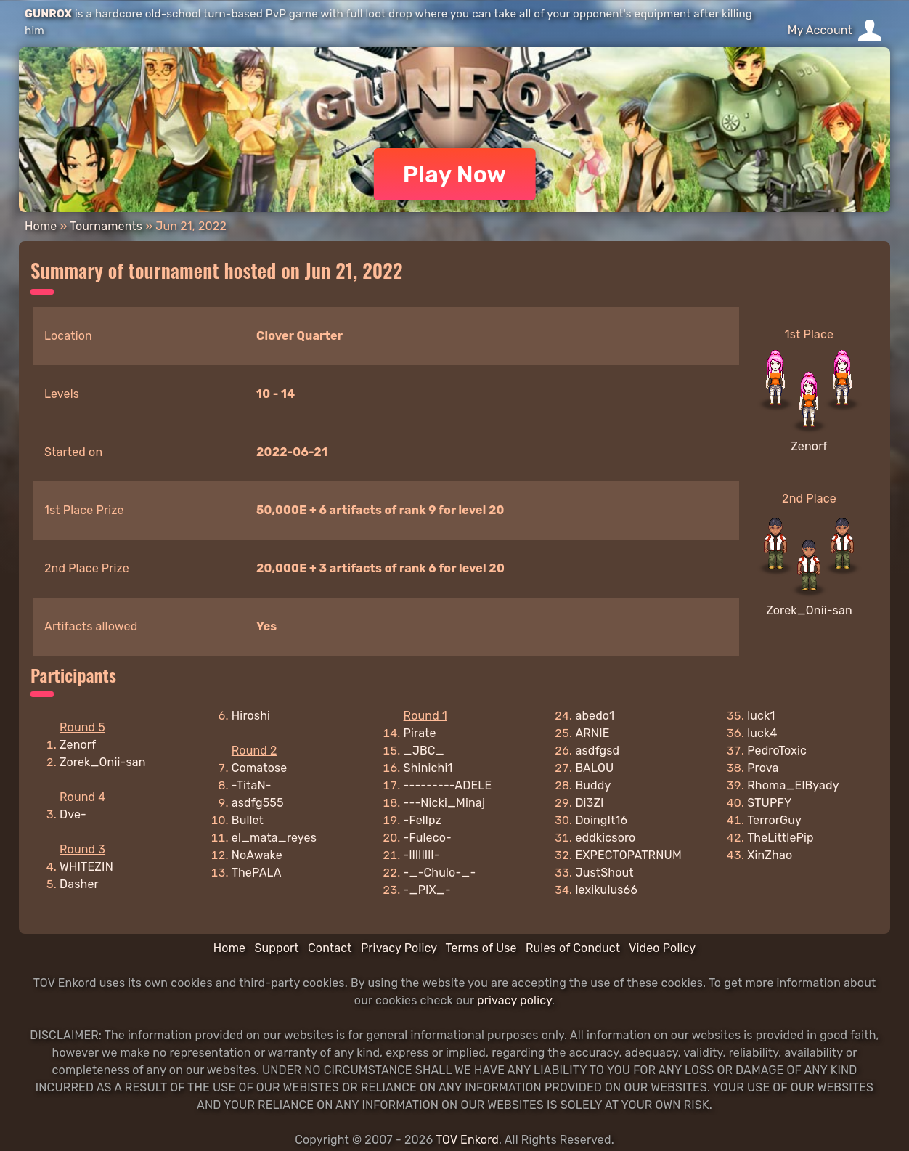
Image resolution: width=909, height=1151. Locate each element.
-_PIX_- (427, 890)
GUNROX (48, 13)
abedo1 (594, 716)
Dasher (79, 884)
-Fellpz (422, 820)
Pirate (420, 733)
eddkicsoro (605, 838)
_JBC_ (424, 750)
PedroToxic (777, 750)
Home (41, 226)
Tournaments (106, 226)
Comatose (260, 768)
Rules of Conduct (573, 948)
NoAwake (257, 855)
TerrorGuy (774, 820)
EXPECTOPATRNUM (628, 855)
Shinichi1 (428, 768)
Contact (330, 948)
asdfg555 (258, 803)
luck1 (761, 716)
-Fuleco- (428, 838)
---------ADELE (448, 785)
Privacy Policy (399, 948)
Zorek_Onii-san (809, 610)
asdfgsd (597, 750)
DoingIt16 (601, 820)
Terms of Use (481, 948)
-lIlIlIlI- (422, 855)
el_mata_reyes (274, 838)
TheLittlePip (780, 838)
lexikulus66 (606, 890)
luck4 (762, 733)
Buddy (593, 785)
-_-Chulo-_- (440, 872)
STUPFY (769, 803)
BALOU (594, 768)
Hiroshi (251, 716)
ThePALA (257, 872)
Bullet (248, 820)
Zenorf (809, 446)
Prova (762, 768)
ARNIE (592, 733)
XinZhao (769, 855)
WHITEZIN (86, 867)
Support (276, 948)
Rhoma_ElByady (793, 785)
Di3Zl (589, 803)
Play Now (455, 174)
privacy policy (514, 1000)
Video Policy (662, 948)
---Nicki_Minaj (445, 803)
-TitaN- (252, 785)
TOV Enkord (467, 1140)
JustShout (604, 872)
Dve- (73, 814)
